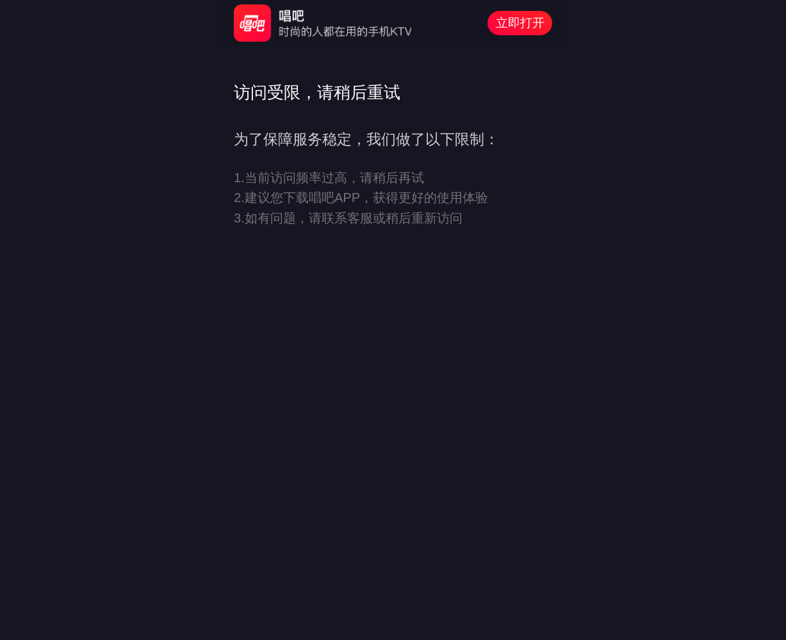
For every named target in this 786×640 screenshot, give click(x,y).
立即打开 (520, 22)
